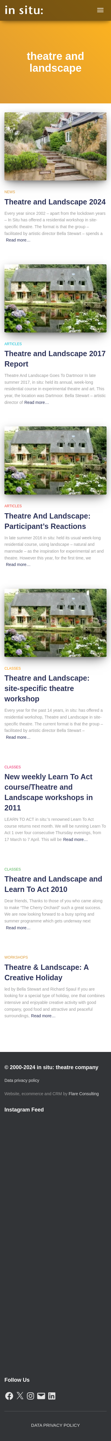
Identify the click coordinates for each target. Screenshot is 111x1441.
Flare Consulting (84, 1093)
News (9, 192)
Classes (12, 668)
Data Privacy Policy (55, 1425)
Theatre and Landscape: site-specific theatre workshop (47, 688)
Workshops (16, 957)
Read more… (18, 240)
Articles (13, 344)
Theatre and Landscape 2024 (55, 202)
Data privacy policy (21, 1080)
